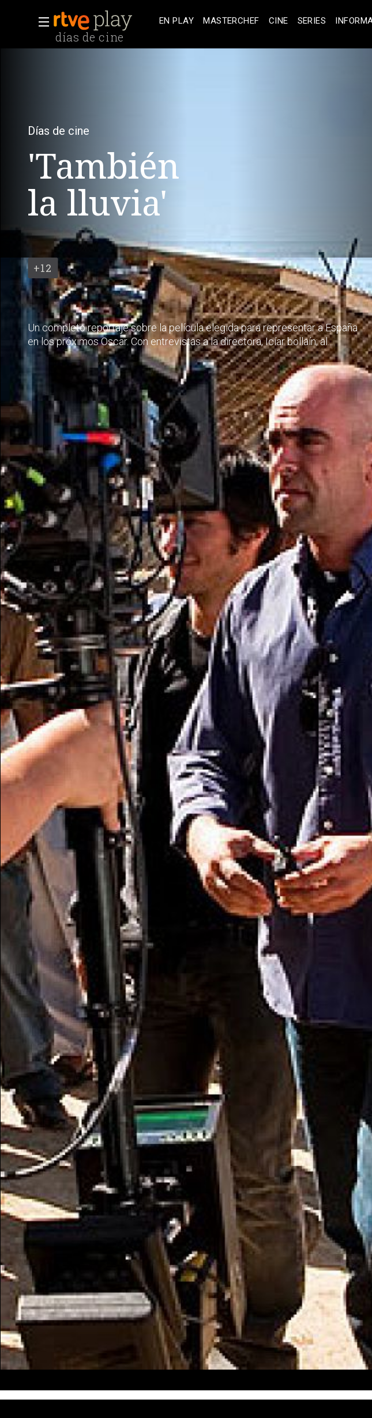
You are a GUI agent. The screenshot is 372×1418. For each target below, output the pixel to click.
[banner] (104, 20)
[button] (40, 22)
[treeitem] (176, 21)
